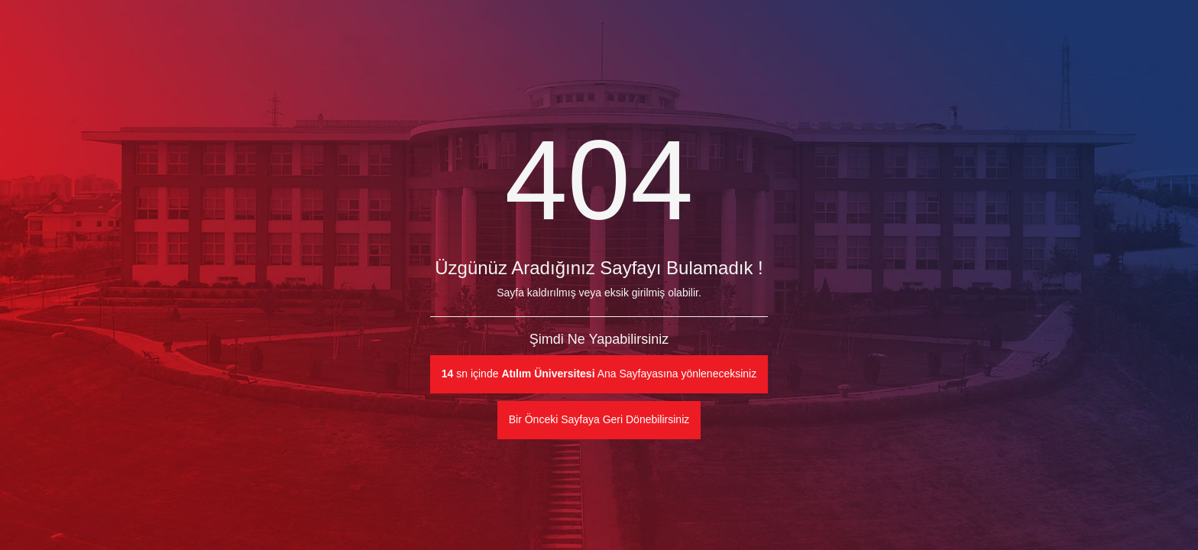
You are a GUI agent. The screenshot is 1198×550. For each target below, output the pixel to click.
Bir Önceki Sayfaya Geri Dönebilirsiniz (599, 419)
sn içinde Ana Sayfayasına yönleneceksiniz (599, 373)
